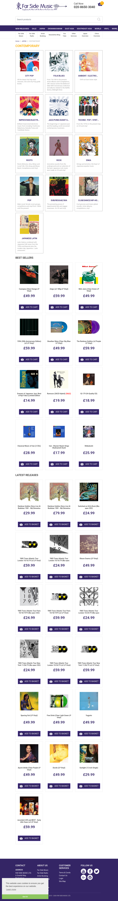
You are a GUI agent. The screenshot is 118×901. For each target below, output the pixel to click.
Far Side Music (21, 35)
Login (61, 878)
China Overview (97, 35)
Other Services (74, 35)
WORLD (98, 29)
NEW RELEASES (22, 29)
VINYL (106, 29)
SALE (34, 29)
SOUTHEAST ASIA (84, 29)
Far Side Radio (32, 35)
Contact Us (63, 875)
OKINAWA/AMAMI (55, 29)
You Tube (64, 35)
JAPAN (42, 29)
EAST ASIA (69, 29)
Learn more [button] (11, 889)
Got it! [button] (25, 897)
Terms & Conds (65, 873)
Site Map (62, 881)
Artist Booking (43, 35)
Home (17, 41)
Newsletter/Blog (54, 35)
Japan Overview (85, 35)
